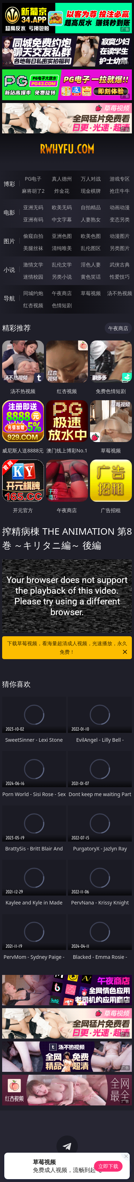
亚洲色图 (62, 235)
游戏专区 (120, 178)
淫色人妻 (91, 264)
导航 (9, 298)
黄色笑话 (91, 276)
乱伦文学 (62, 264)
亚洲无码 (33, 207)
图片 (9, 241)
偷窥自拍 (33, 235)
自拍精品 (91, 207)
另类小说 (62, 276)
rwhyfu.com (67, 149)
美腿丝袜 (33, 248)
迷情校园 (33, 276)
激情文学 (33, 264)
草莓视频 (91, 293)
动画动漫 (120, 207)
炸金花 (61, 190)
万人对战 (91, 178)
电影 (9, 212)
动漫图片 (120, 235)
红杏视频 (33, 305)
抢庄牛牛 (120, 190)
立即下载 (108, 1166)
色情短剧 (62, 305)
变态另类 (120, 219)
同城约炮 (33, 293)
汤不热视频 (119, 293)
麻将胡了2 (33, 190)
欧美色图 (91, 235)
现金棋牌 (91, 190)
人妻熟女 (91, 219)
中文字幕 (62, 219)
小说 (9, 270)
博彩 (9, 184)
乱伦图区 (91, 248)
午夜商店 (62, 293)
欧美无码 (62, 207)
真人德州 (62, 178)
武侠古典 (120, 264)
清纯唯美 (62, 248)
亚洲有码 (33, 219)
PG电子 (33, 178)
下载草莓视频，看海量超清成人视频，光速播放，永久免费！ (68, 648)
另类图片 (120, 248)
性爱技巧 (120, 276)
